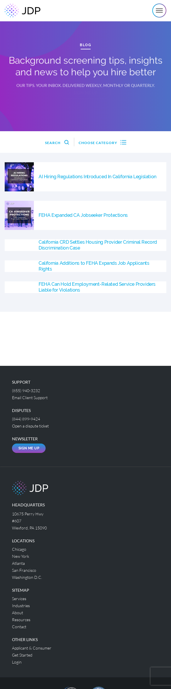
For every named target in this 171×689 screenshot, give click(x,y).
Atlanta (18, 563)
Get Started (22, 654)
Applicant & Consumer (31, 647)
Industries (21, 605)
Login (17, 661)
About (17, 612)
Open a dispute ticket (30, 425)
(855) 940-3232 (26, 390)
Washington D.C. (27, 577)
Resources (21, 619)
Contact (19, 626)
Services (19, 598)
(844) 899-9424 (26, 418)
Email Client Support (30, 397)
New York (20, 556)
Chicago (19, 549)
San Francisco (24, 570)
